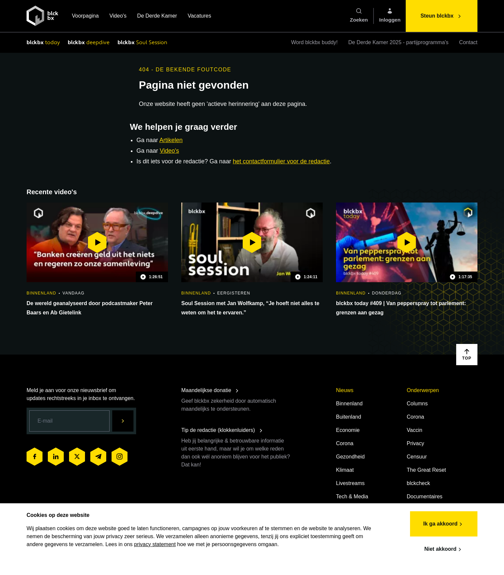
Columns (417, 403)
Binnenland (349, 403)
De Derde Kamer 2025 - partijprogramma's (398, 42)
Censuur (417, 456)
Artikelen (171, 140)
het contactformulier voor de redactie (281, 161)
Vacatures (199, 16)
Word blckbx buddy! (314, 42)
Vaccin (414, 430)
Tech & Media (352, 496)
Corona (344, 443)
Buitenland (348, 417)
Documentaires (425, 496)
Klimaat (345, 470)
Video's (117, 16)
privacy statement (155, 544)
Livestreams (350, 483)
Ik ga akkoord (443, 524)
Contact (468, 42)
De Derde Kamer (157, 16)
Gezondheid (350, 456)
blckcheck (418, 483)
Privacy (415, 443)
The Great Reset (426, 470)
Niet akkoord (443, 549)
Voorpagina (85, 16)
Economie (348, 430)
